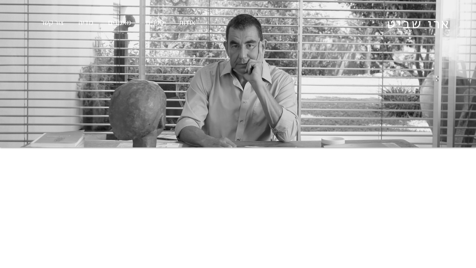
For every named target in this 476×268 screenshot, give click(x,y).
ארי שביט (418, 24)
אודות (187, 22)
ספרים (155, 22)
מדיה (85, 22)
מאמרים (119, 22)
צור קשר (52, 22)
